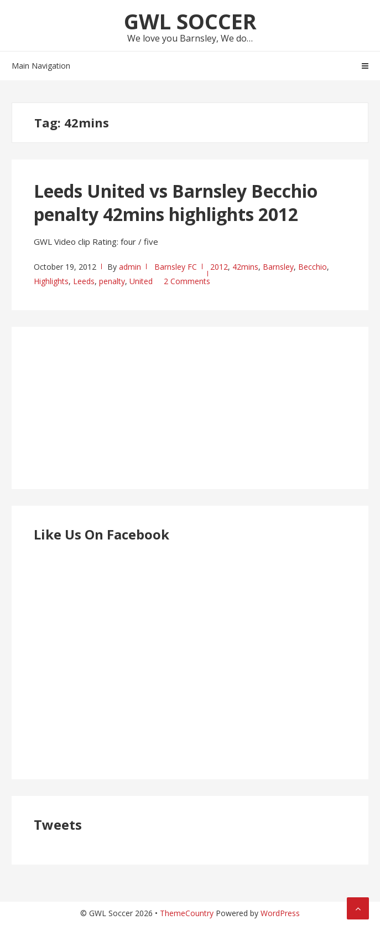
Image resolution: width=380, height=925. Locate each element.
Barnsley (278, 266)
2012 (219, 266)
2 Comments (187, 281)
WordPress (280, 913)
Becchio (312, 266)
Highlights (51, 281)
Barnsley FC (175, 266)
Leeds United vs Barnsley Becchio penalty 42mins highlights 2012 (175, 202)
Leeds (84, 281)
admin (130, 266)
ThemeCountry (187, 913)
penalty (112, 281)
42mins (245, 266)
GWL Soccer (190, 21)
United (141, 281)
